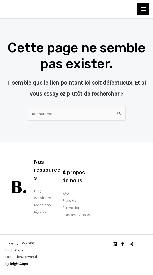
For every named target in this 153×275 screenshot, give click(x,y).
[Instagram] (130, 244)
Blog (38, 190)
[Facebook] (122, 244)
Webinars (42, 198)
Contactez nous (76, 215)
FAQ (65, 193)
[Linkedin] (114, 244)
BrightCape (19, 263)
